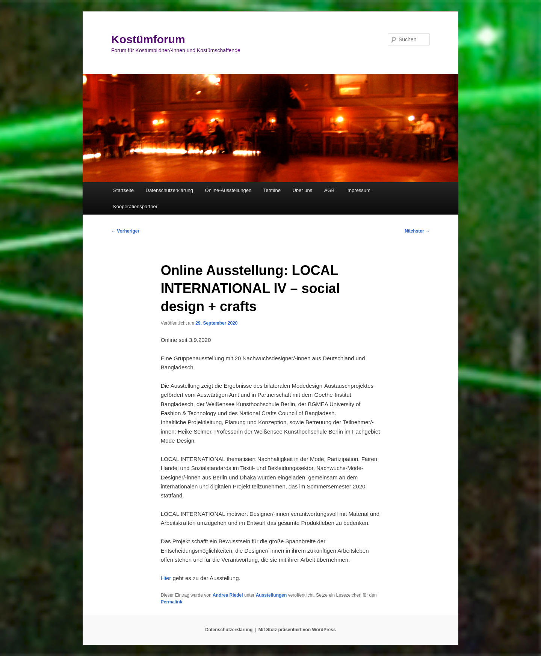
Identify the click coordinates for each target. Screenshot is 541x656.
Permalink (171, 602)
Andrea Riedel (228, 595)
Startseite (123, 190)
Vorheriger (125, 231)
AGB (329, 190)
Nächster (417, 231)
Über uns (302, 190)
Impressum (358, 190)
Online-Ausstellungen (228, 190)
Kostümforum (148, 39)
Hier (166, 578)
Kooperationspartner (135, 206)
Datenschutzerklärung (169, 190)
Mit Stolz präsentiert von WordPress (297, 629)
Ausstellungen (271, 595)
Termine (272, 190)
